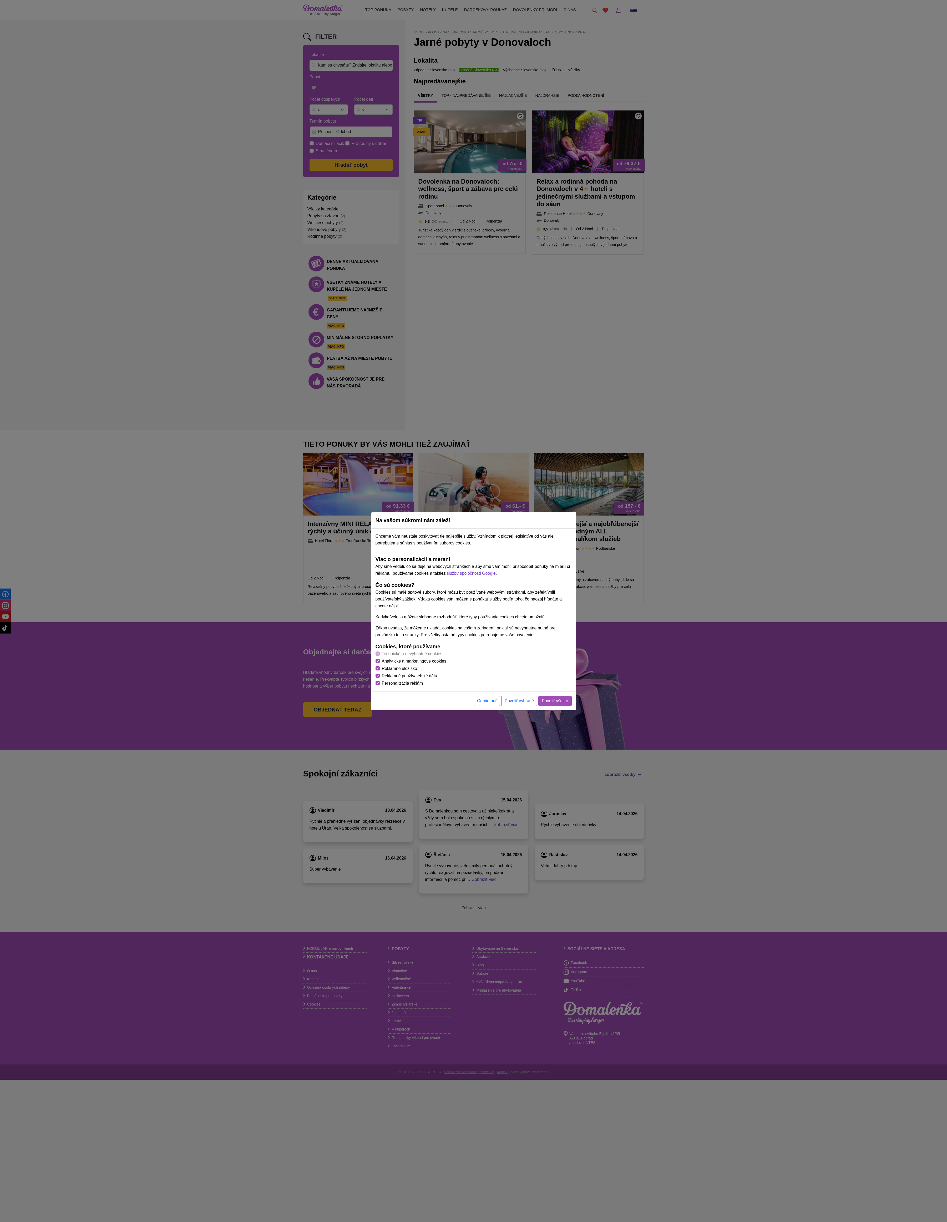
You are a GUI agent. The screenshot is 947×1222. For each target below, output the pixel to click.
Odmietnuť (487, 701)
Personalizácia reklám (402, 683)
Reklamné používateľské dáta (409, 676)
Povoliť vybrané (519, 701)
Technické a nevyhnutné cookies (412, 654)
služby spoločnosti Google (471, 573)
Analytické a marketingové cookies (414, 661)
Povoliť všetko (555, 701)
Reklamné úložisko (399, 668)
